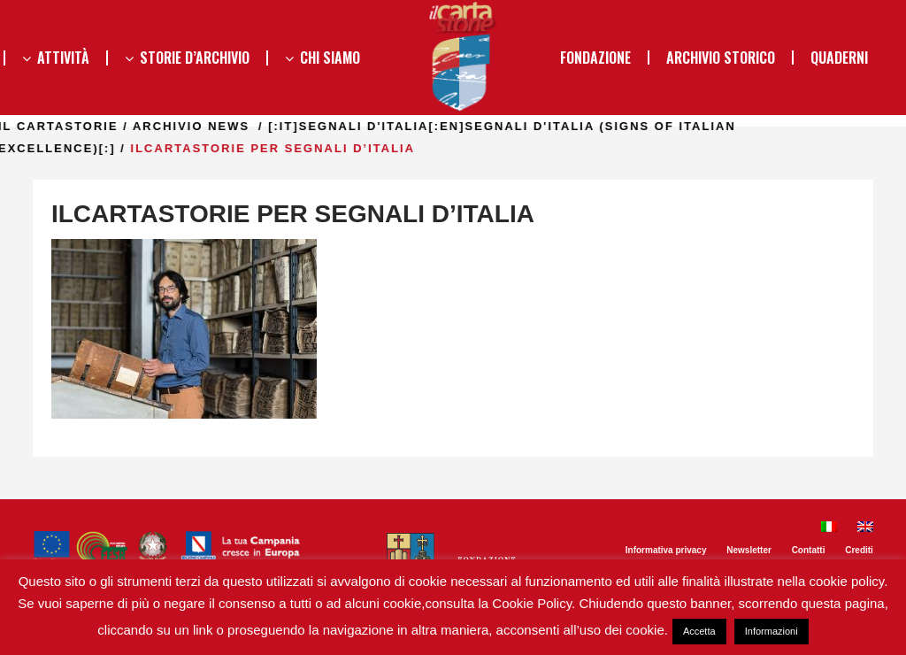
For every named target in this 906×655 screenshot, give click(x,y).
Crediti (859, 550)
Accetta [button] (699, 631)
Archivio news (278, 126)
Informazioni (771, 631)
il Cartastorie (146, 126)
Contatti (808, 550)
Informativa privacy (666, 550)
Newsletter (749, 550)
